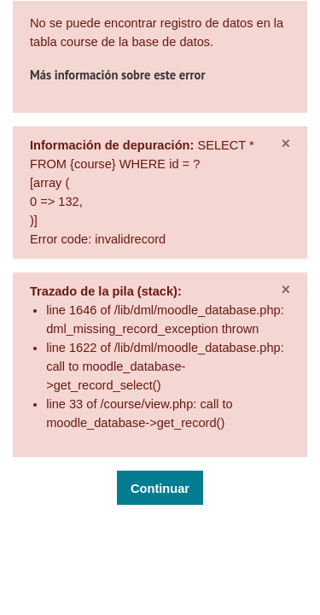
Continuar (160, 488)
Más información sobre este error (118, 75)
